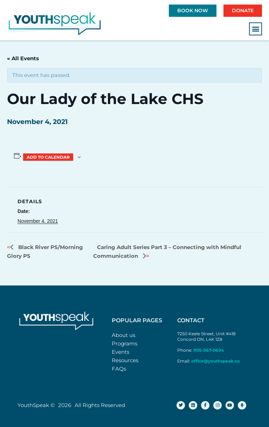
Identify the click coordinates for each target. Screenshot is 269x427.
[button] (255, 28)
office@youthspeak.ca (215, 361)
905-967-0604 (209, 350)
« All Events (23, 58)
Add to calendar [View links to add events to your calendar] (48, 157)
